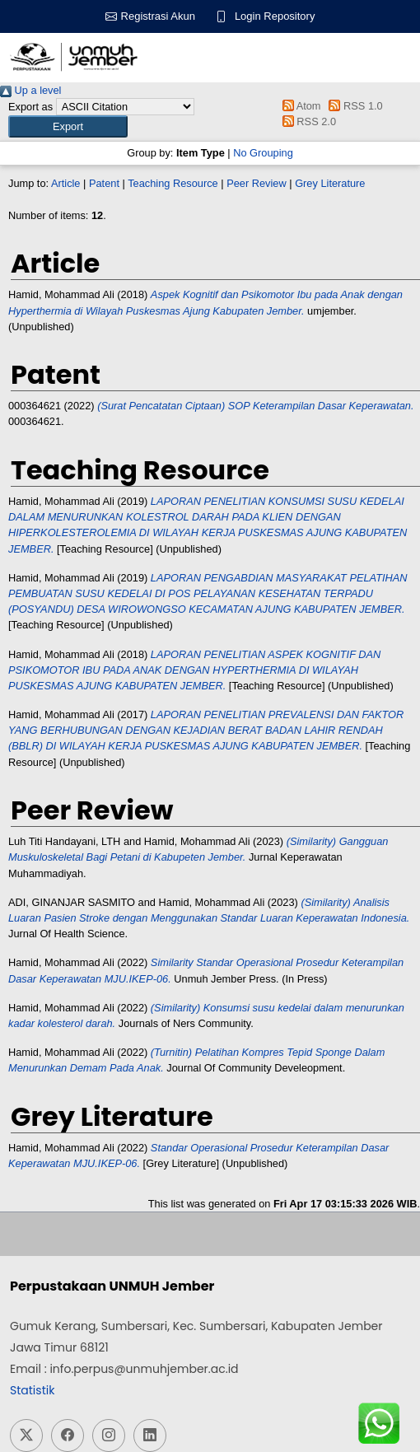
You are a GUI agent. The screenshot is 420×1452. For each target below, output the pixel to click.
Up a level (30, 90)
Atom (298, 106)
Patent (104, 183)
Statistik (32, 1390)
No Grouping (263, 153)
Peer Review (256, 183)
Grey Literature (330, 183)
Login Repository (275, 16)
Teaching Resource (173, 183)
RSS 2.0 (306, 121)
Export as (30, 106)
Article (66, 183)
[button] (68, 126)
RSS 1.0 (353, 106)
